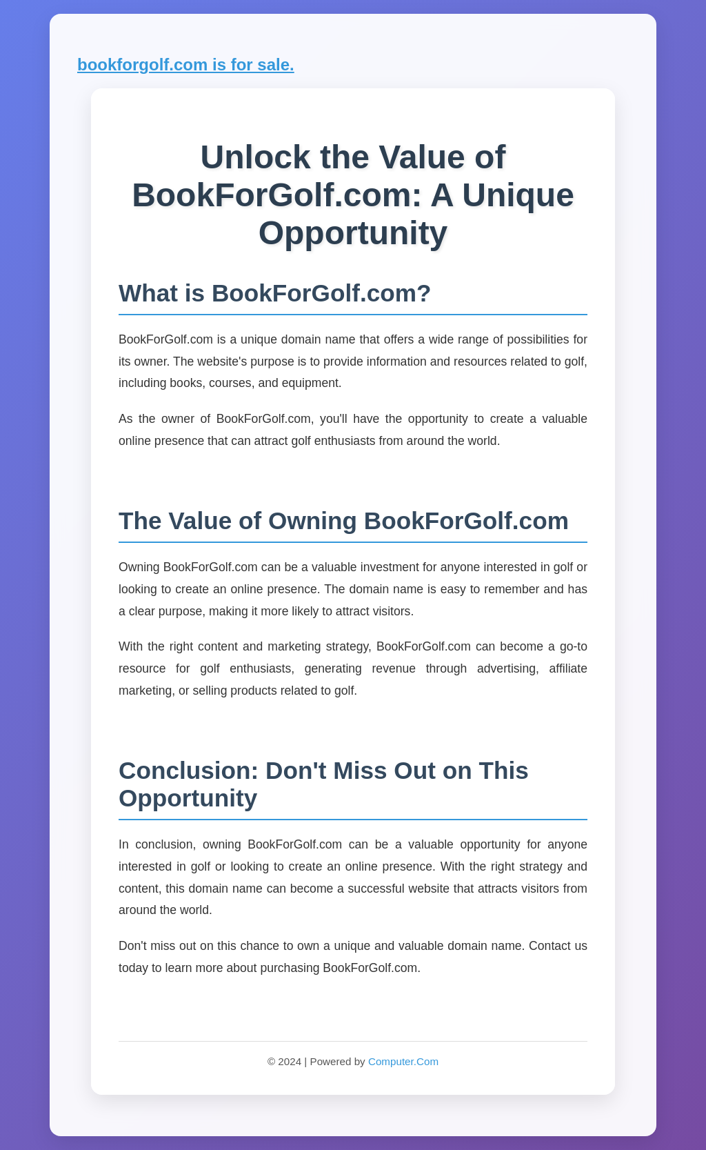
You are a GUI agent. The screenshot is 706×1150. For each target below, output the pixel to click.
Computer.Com (403, 1061)
